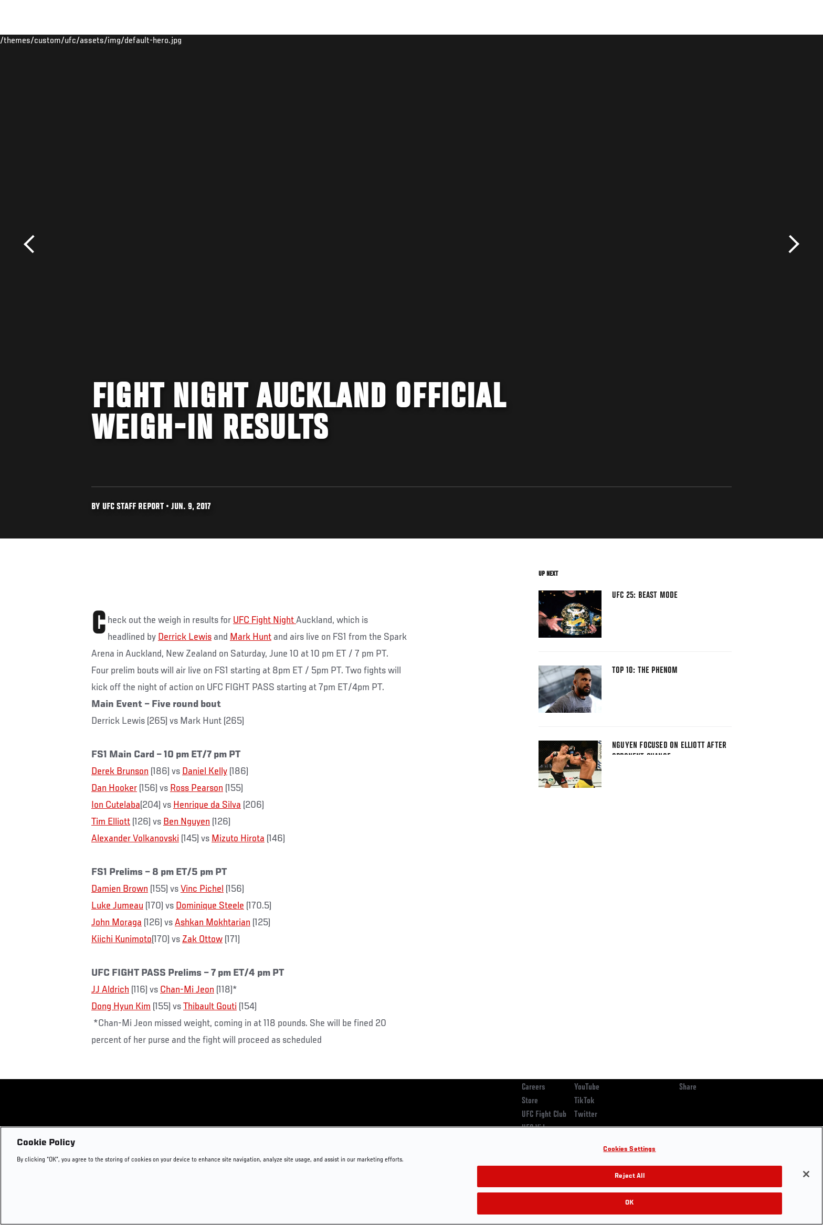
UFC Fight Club (544, 1115)
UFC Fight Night (264, 620)
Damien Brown (119, 889)
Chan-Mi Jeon (187, 990)
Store (530, 1101)
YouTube (586, 1087)
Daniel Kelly (204, 771)
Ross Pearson (196, 788)
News (211, 40)
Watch (611, 40)
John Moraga (116, 922)
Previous (33, 244)
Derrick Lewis (185, 637)
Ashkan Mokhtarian (212, 922)
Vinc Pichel (202, 889)
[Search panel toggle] (737, 40)
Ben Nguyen (186, 822)
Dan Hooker (114, 788)
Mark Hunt (250, 637)
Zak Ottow (202, 939)
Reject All (629, 1176)
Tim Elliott (110, 822)
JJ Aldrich (110, 990)
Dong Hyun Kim (121, 1006)
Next (790, 244)
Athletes (171, 40)
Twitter (585, 1115)
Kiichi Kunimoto (121, 939)
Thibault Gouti (210, 1006)
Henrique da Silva (207, 805)
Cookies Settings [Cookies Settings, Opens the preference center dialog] (629, 1149)
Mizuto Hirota (238, 838)
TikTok (584, 1101)
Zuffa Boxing (662, 40)
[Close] (806, 1174)
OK (629, 1203)
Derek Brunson (120, 771)
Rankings (124, 40)
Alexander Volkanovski (135, 838)
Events (79, 40)
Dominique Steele (210, 906)
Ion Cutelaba (115, 805)
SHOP (708, 40)
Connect (569, 40)
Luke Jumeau (117, 906)
